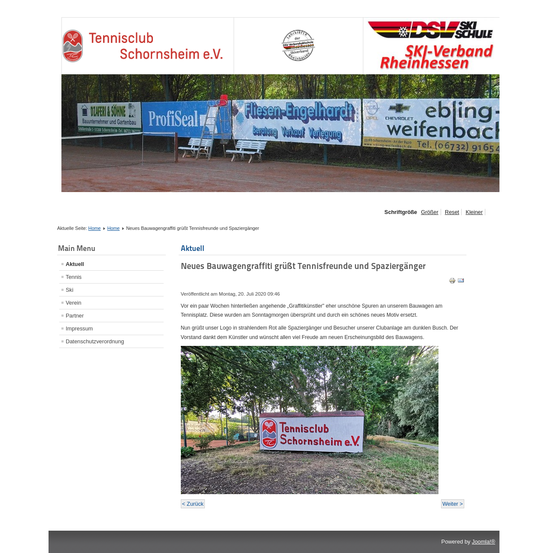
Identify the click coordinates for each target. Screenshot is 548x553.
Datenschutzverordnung (95, 341)
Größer (429, 212)
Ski (69, 290)
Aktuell (75, 264)
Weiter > (452, 504)
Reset (452, 212)
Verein (73, 302)
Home (94, 228)
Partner (75, 315)
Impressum (79, 328)
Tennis (74, 277)
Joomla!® (483, 541)
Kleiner (474, 212)
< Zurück (193, 504)
